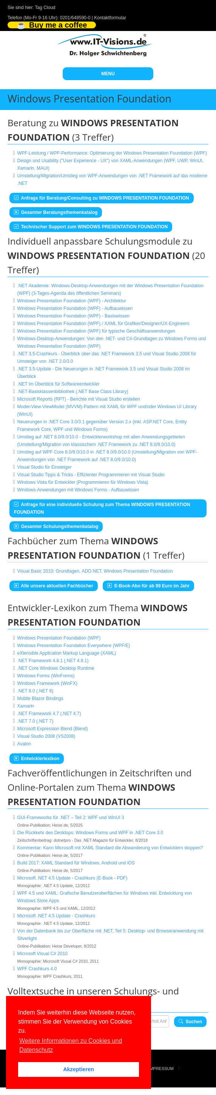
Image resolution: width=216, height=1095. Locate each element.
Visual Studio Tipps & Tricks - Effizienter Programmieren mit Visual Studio (91, 474)
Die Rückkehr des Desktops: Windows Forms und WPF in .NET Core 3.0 (90, 832)
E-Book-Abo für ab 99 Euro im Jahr (148, 586)
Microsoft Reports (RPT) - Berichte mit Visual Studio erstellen (78, 399)
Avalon (24, 744)
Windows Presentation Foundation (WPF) (59, 638)
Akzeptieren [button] (78, 1069)
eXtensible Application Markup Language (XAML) (66, 653)
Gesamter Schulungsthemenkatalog (56, 526)
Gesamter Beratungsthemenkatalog (55, 212)
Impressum (161, 1068)
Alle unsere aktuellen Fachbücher (53, 586)
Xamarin (25, 706)
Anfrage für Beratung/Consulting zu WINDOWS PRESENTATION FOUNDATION (101, 198)
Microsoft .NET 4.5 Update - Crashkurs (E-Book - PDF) (72, 878)
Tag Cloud (45, 7)
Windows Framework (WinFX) (47, 683)
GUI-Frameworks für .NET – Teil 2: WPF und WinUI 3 (70, 817)
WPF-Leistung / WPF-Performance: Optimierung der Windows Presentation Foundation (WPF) (112, 153)
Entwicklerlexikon (36, 758)
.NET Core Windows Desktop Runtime (55, 668)
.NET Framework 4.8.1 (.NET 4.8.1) (53, 660)
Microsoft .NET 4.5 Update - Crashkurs (56, 915)
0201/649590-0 (75, 17)
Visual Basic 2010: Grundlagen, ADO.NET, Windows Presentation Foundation (95, 571)
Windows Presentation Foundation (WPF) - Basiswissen (73, 316)
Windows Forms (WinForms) (46, 675)
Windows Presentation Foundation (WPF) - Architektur (71, 301)
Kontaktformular (110, 17)
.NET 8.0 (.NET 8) (35, 691)
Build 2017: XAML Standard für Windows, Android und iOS (76, 863)
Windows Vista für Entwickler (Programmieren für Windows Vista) (82, 482)
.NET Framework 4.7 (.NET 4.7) (49, 713)
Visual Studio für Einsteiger (44, 467)
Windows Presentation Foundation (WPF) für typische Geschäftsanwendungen (96, 331)
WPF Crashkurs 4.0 (37, 968)
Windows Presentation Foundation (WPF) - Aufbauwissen (75, 308)
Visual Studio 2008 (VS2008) (46, 736)
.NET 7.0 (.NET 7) (35, 721)
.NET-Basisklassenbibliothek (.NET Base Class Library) (72, 391)
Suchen (190, 1021)
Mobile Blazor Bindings (40, 698)
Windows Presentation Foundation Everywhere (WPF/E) (73, 645)
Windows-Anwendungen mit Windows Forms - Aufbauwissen (78, 490)
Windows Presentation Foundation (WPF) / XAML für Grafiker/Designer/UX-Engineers (103, 323)
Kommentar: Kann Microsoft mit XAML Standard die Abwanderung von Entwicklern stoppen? (110, 847)
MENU (107, 73)
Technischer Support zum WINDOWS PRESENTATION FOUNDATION (91, 226)
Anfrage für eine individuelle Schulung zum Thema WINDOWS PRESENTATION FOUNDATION (102, 508)
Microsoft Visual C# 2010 (42, 953)
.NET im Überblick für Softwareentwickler (58, 384)
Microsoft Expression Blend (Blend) (52, 728)
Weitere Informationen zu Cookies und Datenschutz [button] (70, 1045)
